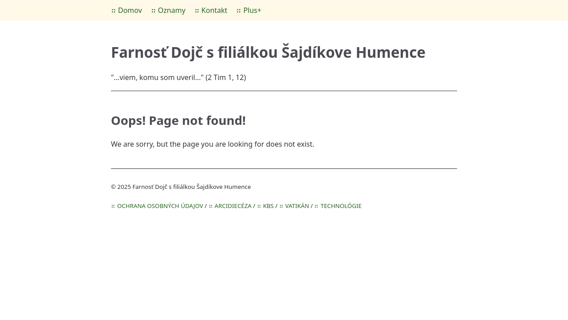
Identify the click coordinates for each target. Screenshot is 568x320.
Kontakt (214, 10)
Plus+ (252, 10)
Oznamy (171, 10)
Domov (130, 10)
